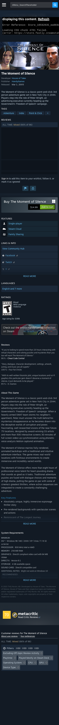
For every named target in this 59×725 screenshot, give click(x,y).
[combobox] (31, 5)
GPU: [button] (41, 664)
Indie (21, 115)
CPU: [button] (30, 664)
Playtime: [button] (8, 659)
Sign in (4, 180)
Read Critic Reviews (28, 619)
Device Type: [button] (9, 669)
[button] (29, 126)
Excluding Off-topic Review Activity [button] (21, 655)
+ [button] (47, 115)
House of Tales (19, 80)
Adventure (8, 115)
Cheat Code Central (16, 360)
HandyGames (18, 83)
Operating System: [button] (12, 664)
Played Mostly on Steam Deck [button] (34, 659)
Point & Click (35, 115)
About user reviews (9, 638)
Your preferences (27, 638)
